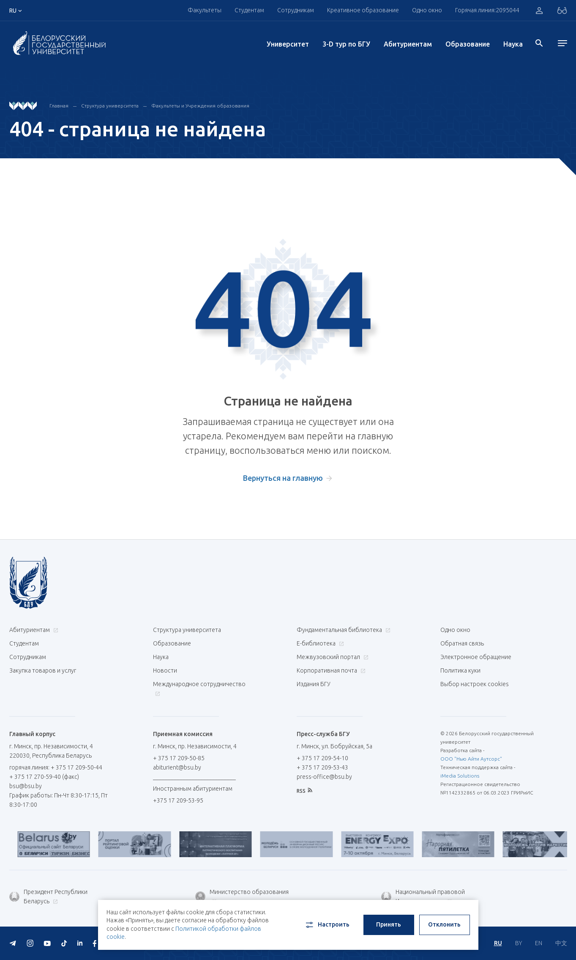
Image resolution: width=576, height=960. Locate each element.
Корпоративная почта (330, 670)
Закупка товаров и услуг (42, 670)
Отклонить (444, 924)
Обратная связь (462, 643)
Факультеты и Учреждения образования (200, 105)
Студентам (249, 10)
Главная (58, 105)
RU (498, 943)
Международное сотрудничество (199, 688)
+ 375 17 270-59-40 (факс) (44, 776)
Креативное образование (363, 10)
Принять (388, 924)
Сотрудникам (295, 10)
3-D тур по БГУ (346, 44)
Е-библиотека (319, 643)
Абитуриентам (408, 44)
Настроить (326, 925)
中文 (561, 943)
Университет (288, 44)
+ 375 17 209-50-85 (179, 758)
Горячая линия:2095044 (487, 10)
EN (538, 943)
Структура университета (110, 105)
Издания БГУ (313, 684)
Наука (513, 44)
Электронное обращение (475, 657)
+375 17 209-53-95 (178, 800)
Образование (467, 44)
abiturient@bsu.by (177, 767)
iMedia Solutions (459, 775)
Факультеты (204, 10)
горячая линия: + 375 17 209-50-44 (55, 767)
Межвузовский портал (331, 657)
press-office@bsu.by (324, 776)
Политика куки (460, 670)
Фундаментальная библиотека (342, 629)
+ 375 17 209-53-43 (322, 767)
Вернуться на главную (283, 478)
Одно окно (427, 10)
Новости (165, 670)
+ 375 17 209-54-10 (322, 758)
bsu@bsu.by (25, 786)
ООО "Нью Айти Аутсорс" (471, 758)
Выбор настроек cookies (474, 684)
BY (518, 943)
